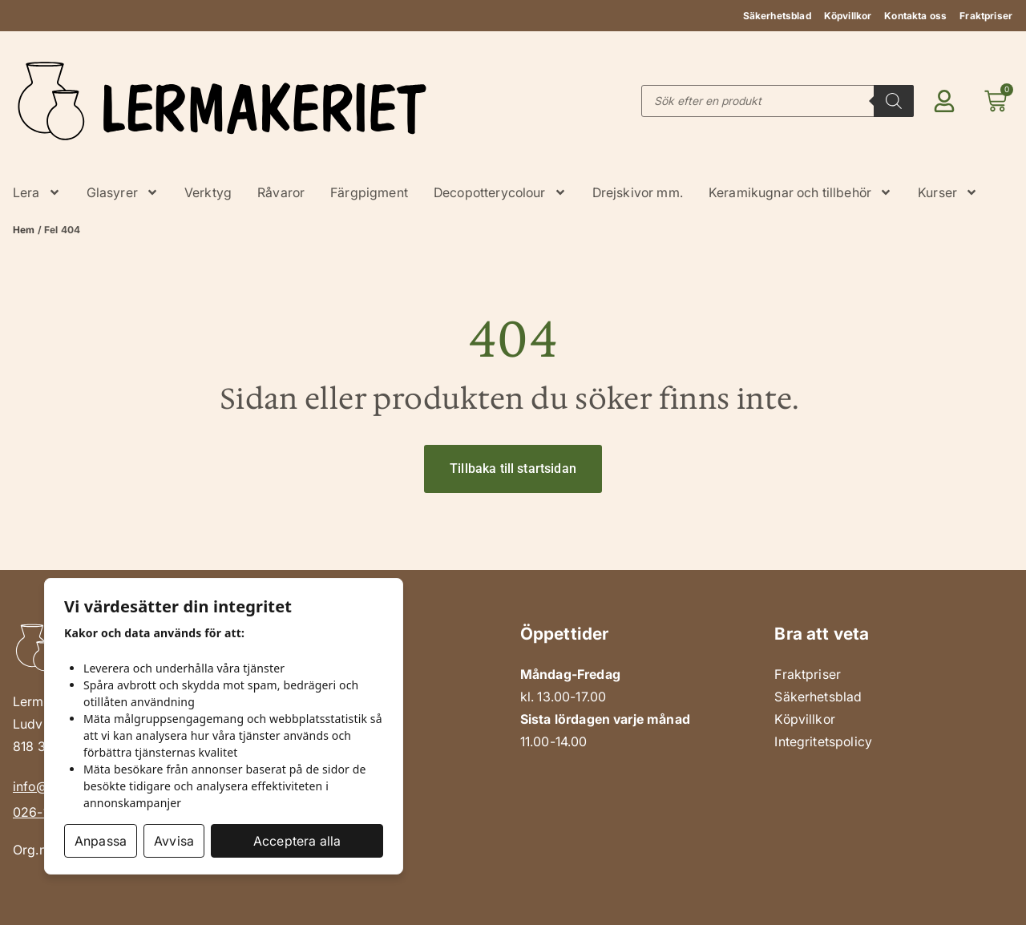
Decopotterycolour (500, 192)
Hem (23, 230)
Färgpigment (369, 192)
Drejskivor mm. (637, 192)
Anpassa (101, 841)
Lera (37, 192)
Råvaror (281, 192)
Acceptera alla (297, 841)
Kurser (948, 192)
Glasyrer (123, 192)
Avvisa (174, 841)
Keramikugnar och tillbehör (800, 192)
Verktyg (208, 192)
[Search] (894, 101)
